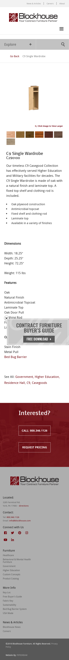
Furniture (9, 550)
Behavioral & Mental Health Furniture (17, 561)
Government (24, 377)
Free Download (39, 339)
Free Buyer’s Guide (12, 596)
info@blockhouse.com (20, 520)
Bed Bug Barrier (15, 357)
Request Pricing (17, 29)
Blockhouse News (12, 627)
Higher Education (47, 377)
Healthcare (8, 555)
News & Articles (34, 3)
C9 (28, 383)
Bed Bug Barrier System (15, 609)
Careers (50, 3)
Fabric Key (8, 600)
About (62, 3)
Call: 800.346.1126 (5, 29)
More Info (9, 588)
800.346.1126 (13, 517)
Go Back (12, 56)
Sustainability (9, 604)
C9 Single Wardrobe (34, 56)
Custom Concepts (11, 574)
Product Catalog (11, 578)
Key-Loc (7, 592)
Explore (18, 44)
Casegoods (39, 383)
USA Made (8, 613)
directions (24, 505)
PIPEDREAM (22, 655)
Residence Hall (14, 383)
